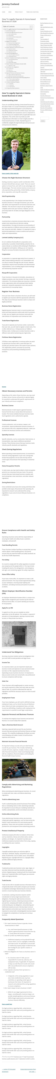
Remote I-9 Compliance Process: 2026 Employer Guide (46, 110)
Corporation (11, 38)
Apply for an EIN (12, 65)
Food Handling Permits (13, 59)
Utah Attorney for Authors (47, 102)
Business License (12, 49)
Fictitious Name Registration (14, 46)
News (9, 12)
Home (3, 12)
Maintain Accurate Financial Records (16, 76)
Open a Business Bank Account (15, 74)
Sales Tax (10, 70)
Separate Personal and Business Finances (15, 73)
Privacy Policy (19, 12)
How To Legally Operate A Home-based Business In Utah (18, 29)
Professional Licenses (13, 50)
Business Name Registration (14, 43)
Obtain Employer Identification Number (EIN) (16, 64)
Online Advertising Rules (14, 80)
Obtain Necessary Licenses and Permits (15, 47)
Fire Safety (11, 61)
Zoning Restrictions (12, 56)
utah (16, 1058)
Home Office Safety (12, 62)
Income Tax (11, 68)
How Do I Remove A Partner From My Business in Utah (47, 98)
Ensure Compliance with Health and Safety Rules (17, 58)
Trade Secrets (12, 86)
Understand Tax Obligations (12, 67)
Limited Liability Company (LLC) (15, 37)
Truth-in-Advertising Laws (14, 79)
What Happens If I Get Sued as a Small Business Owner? (46, 65)
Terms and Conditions (32, 12)
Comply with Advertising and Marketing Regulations (18, 77)
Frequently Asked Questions (13, 88)
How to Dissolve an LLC (46, 31)
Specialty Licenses (12, 51)
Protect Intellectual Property (13, 82)
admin (32, 1058)
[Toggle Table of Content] (30, 26)
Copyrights (11, 83)
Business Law (17, 1056)
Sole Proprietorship (12, 34)
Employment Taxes (12, 71)
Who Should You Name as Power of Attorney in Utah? (46, 35)
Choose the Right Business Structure (14, 32)
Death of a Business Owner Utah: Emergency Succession (47, 91)
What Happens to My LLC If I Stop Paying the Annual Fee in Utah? (47, 75)
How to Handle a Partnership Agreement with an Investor (46, 59)
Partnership (11, 35)
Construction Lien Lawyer (46, 51)
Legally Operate (11, 1058)
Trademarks (11, 85)
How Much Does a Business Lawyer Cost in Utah (46, 85)
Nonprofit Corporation (13, 39)
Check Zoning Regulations (12, 53)
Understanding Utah (10, 30)
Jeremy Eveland (10, 4)
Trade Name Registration (14, 44)
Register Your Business (11, 41)
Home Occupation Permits (14, 55)
